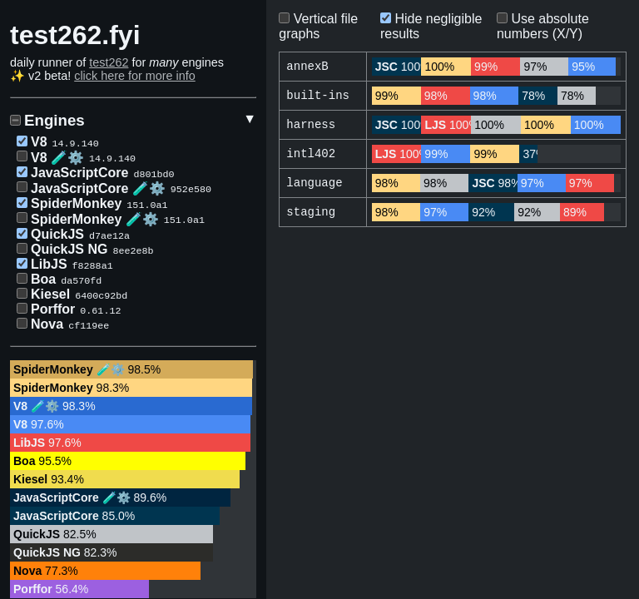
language (314, 187)
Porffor (53, 309)
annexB (307, 67)
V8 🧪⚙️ (57, 158)
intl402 (310, 157)
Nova (47, 324)
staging (310, 217)
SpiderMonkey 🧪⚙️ (95, 219)
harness (310, 127)
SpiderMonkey (76, 203)
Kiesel (50, 294)
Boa (43, 279)
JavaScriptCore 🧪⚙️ (98, 188)
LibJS (49, 264)
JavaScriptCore (79, 173)
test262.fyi (75, 35)
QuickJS (57, 234)
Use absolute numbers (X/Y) (543, 26)
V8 (39, 142)
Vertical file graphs (318, 26)
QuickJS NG (69, 249)
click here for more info (135, 75)
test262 (108, 62)
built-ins (317, 97)
